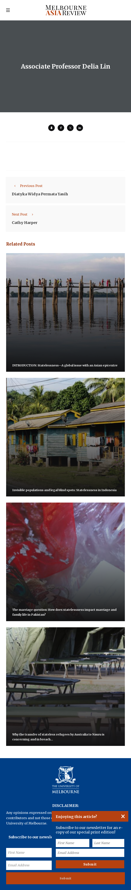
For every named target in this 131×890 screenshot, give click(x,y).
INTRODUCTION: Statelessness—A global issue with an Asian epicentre (65, 365)
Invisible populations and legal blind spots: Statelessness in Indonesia (64, 490)
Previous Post (27, 186)
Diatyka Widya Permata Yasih (40, 194)
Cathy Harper (24, 222)
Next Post (24, 214)
